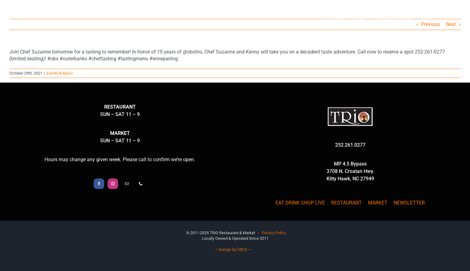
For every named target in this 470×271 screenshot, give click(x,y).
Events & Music (59, 73)
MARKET (377, 203)
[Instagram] (113, 184)
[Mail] (127, 184)
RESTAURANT (346, 203)
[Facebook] (99, 184)
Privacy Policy (274, 232)
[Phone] (140, 184)
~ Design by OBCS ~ (233, 249)
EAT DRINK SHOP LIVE (300, 203)
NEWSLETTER (409, 203)
